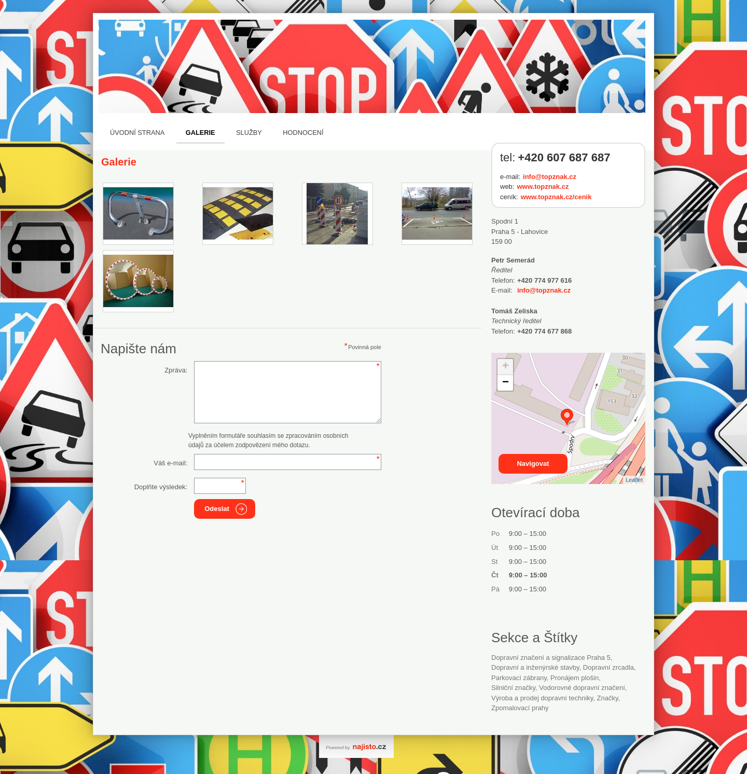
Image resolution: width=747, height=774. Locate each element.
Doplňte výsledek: (161, 487)
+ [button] (505, 367)
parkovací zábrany (519, 678)
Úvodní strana (137, 132)
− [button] (505, 383)
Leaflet (634, 480)
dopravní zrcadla (608, 667)
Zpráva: (175, 370)
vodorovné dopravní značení (582, 688)
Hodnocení (303, 132)
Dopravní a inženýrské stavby (535, 667)
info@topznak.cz (549, 177)
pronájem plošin (574, 678)
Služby (249, 132)
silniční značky (513, 688)
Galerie (200, 132)
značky (607, 698)
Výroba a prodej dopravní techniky (542, 698)
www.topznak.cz (543, 186)
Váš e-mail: (170, 463)
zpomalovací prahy (520, 708)
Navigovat (533, 463)
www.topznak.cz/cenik (556, 197)
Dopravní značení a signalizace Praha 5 (551, 657)
